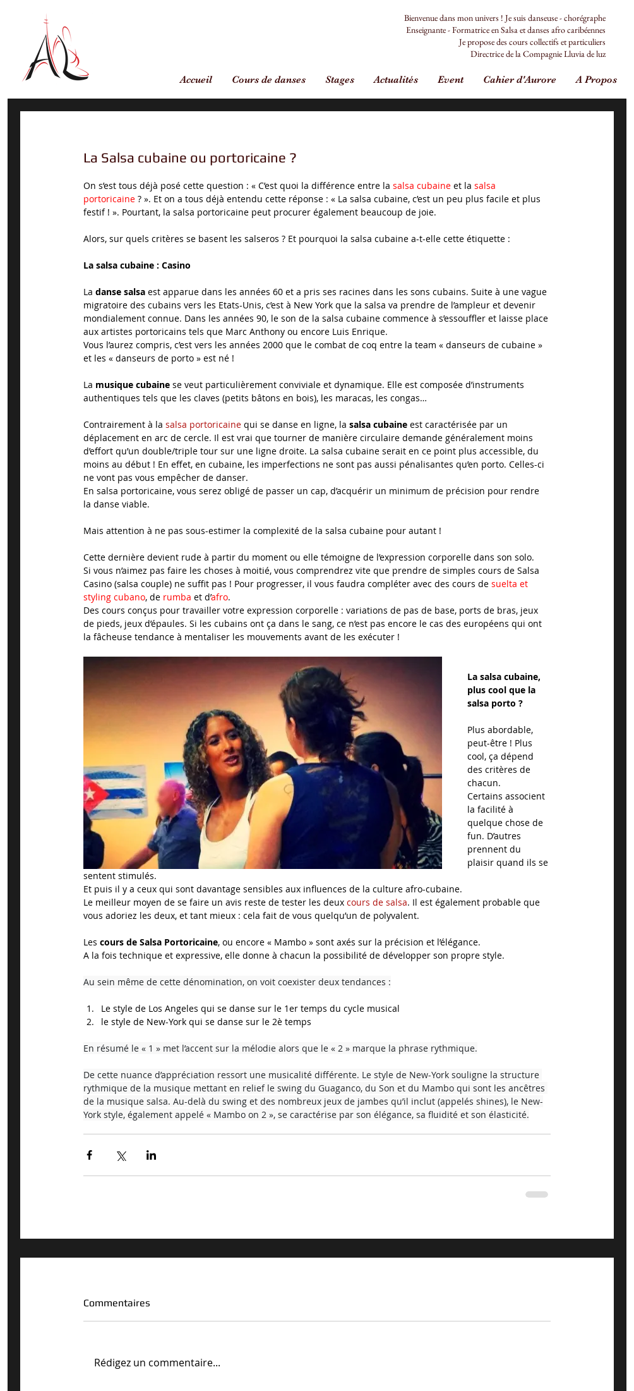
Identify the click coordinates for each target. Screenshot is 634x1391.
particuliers (587, 41)
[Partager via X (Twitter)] (120, 1155)
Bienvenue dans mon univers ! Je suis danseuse (481, 17)
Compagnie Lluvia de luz (564, 53)
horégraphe (587, 17)
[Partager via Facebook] (89, 1155)
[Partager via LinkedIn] (151, 1155)
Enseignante (426, 29)
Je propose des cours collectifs (509, 41)
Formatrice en (476, 29)
